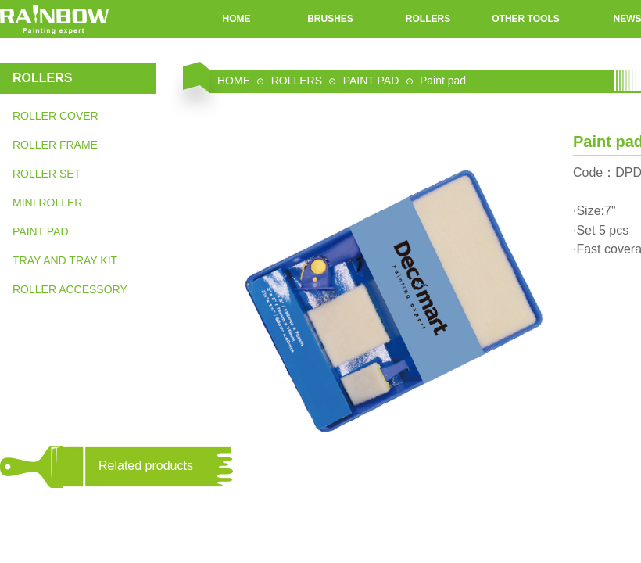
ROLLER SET (47, 173)
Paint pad (443, 80)
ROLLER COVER (55, 115)
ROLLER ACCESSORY (70, 289)
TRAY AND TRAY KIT (65, 260)
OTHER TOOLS (525, 18)
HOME (237, 18)
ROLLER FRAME (55, 144)
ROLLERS (428, 18)
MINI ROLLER (47, 202)
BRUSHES (330, 18)
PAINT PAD (41, 231)
